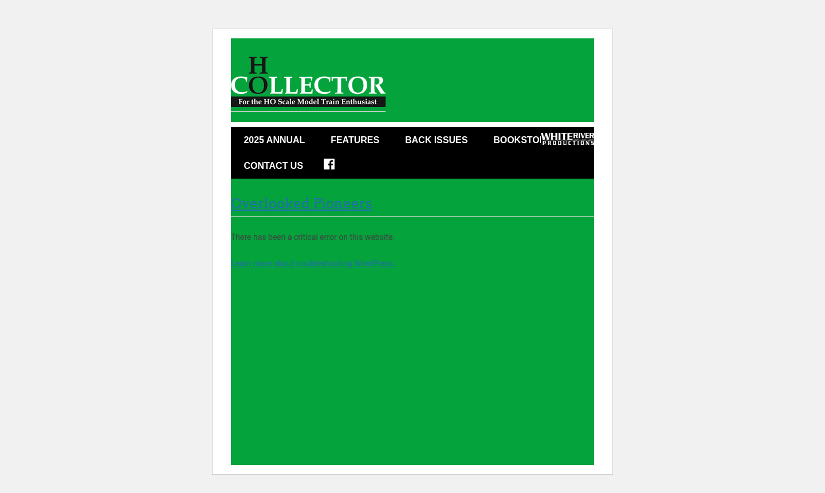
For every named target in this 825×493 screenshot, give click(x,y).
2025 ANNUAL (274, 140)
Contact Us (273, 166)
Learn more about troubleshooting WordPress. (313, 263)
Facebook (336, 168)
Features (355, 140)
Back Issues (436, 140)
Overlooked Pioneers (301, 203)
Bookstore (522, 140)
